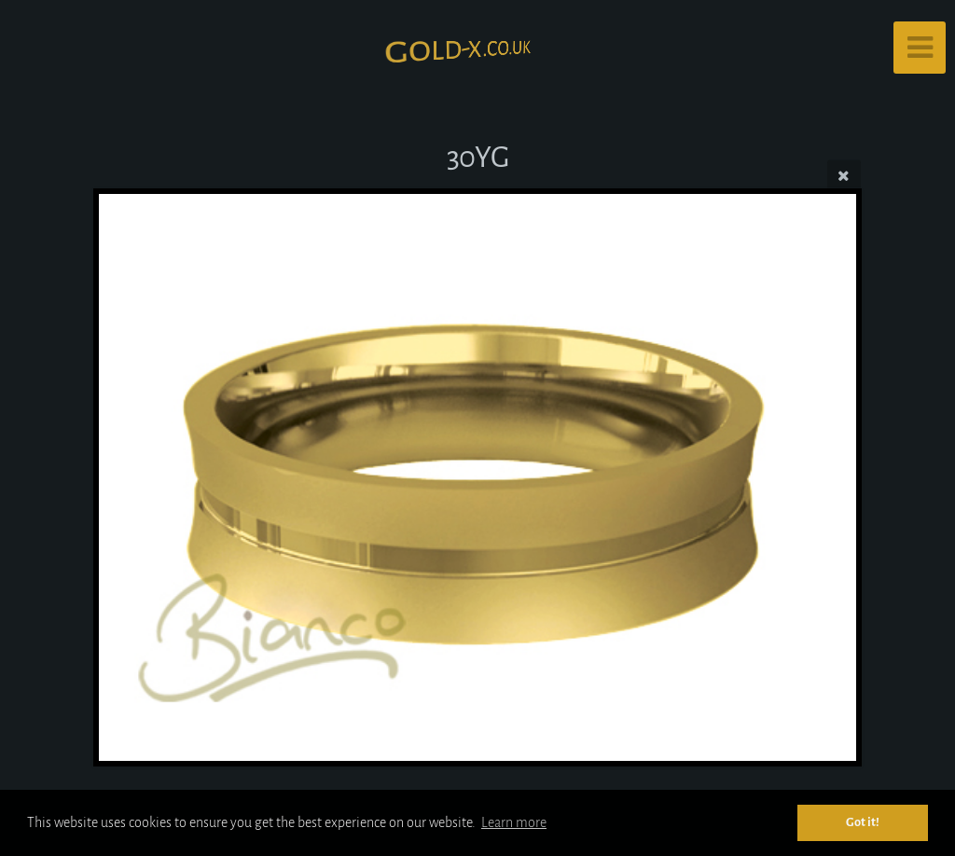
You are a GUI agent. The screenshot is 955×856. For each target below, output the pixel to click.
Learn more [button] (514, 822)
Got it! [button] (862, 822)
